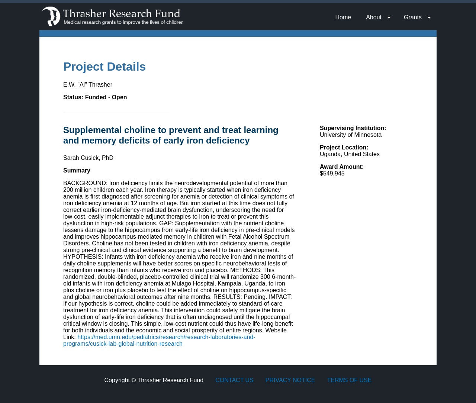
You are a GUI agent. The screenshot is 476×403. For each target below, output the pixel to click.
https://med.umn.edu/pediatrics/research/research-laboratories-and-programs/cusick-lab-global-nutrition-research (159, 340)
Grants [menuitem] (413, 17)
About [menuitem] (374, 17)
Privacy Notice (290, 380)
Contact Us (234, 380)
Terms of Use (349, 380)
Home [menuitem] (343, 17)
